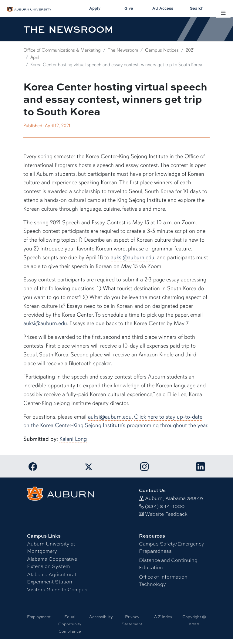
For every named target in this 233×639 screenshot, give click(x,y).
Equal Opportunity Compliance (69, 624)
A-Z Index (163, 616)
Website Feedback (166, 513)
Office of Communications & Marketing (62, 50)
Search (197, 8)
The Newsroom (123, 50)
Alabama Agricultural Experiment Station (51, 578)
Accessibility (101, 616)
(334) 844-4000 (164, 505)
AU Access (162, 8)
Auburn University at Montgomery (51, 547)
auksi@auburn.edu (132, 257)
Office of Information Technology (163, 580)
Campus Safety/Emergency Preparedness (171, 547)
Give (128, 8)
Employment (39, 616)
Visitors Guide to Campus (57, 589)
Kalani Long (73, 439)
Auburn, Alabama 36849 (174, 498)
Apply (94, 8)
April (34, 57)
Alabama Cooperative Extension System (52, 562)
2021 (190, 50)
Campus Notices (162, 50)
